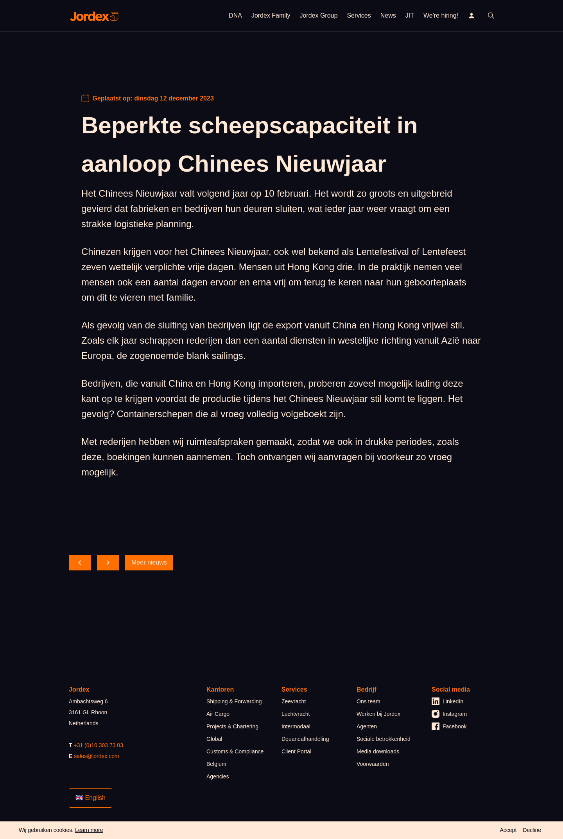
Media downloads (378, 751)
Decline (532, 830)
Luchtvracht (296, 714)
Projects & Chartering (232, 726)
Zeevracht (294, 701)
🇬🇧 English (90, 797)
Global (214, 739)
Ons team (368, 701)
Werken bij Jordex (378, 714)
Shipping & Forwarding (234, 701)
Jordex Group (318, 15)
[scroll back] (80, 562)
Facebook (449, 726)
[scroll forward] (108, 562)
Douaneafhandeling (305, 739)
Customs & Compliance (235, 751)
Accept (508, 830)
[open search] (491, 15)
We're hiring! (440, 15)
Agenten (367, 726)
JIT (409, 15)
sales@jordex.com (96, 756)
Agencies (217, 776)
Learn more (89, 830)
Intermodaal (296, 726)
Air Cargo (218, 714)
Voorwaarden (373, 764)
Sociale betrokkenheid (384, 739)
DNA (235, 15)
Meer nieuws (149, 562)
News (388, 15)
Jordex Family (270, 15)
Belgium (216, 764)
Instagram (449, 714)
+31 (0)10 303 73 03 (98, 745)
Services (359, 15)
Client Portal (296, 751)
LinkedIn (447, 701)
